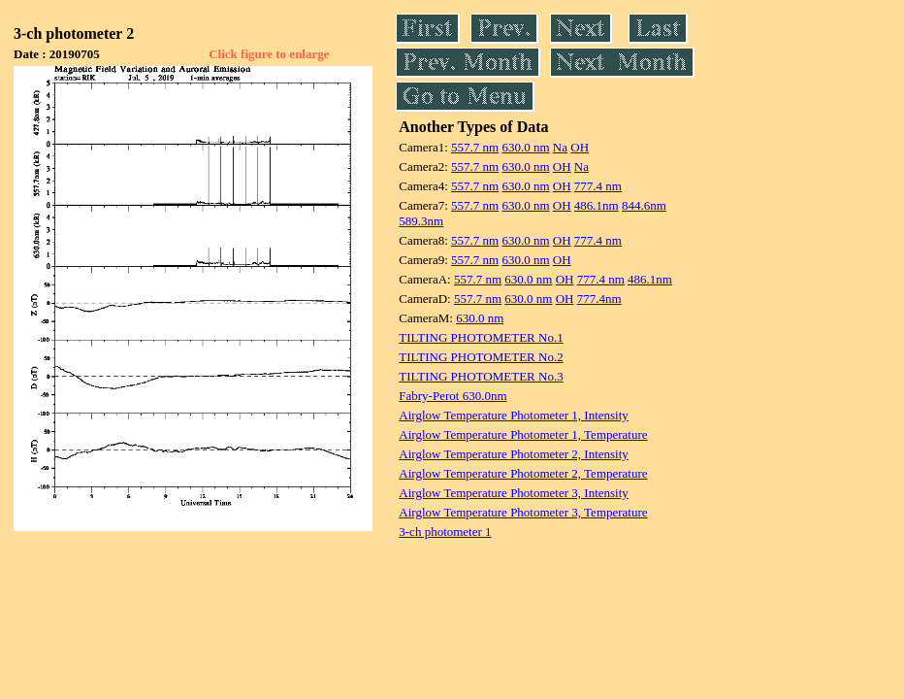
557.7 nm (475, 147)
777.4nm (599, 298)
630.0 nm (525, 147)
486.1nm (596, 205)
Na (560, 147)
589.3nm (421, 221)
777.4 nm (598, 186)
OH (579, 147)
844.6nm (644, 205)
